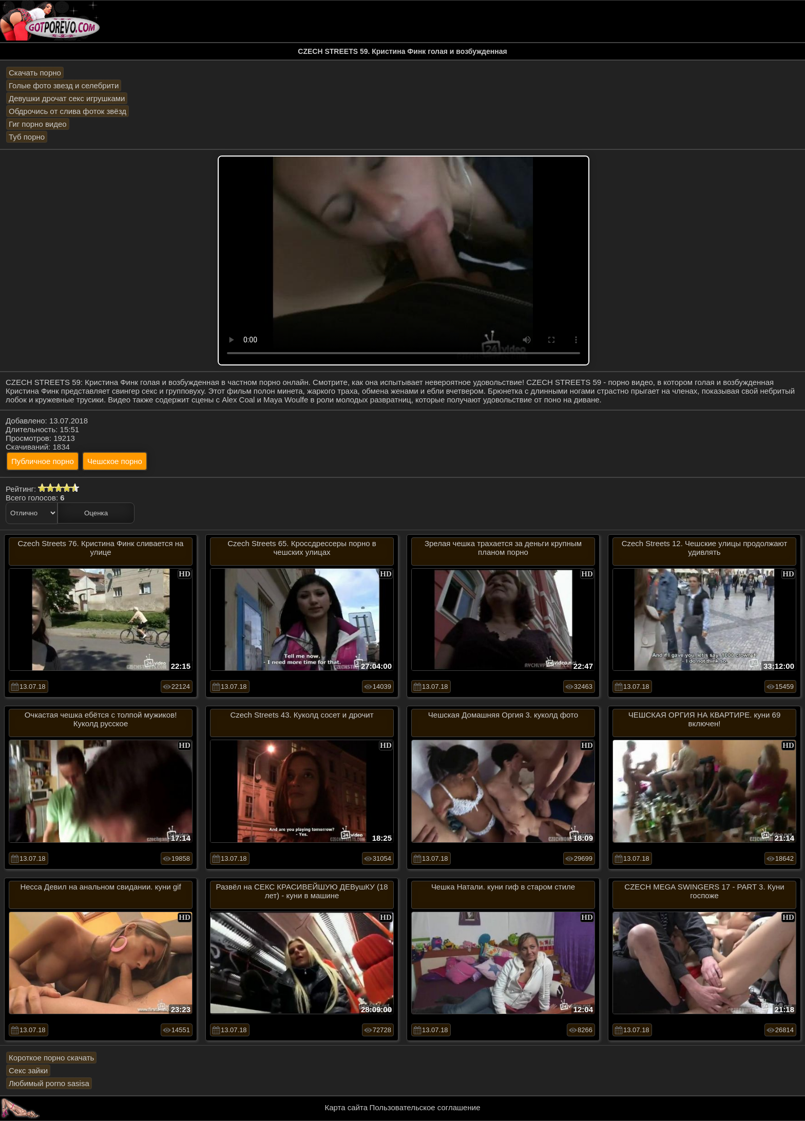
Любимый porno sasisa (49, 1083)
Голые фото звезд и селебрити (64, 85)
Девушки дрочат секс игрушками (67, 98)
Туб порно (27, 136)
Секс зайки (28, 1070)
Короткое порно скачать (51, 1057)
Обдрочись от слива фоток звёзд (67, 111)
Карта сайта (346, 1107)
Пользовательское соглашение (424, 1107)
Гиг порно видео (38, 124)
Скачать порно (35, 72)
